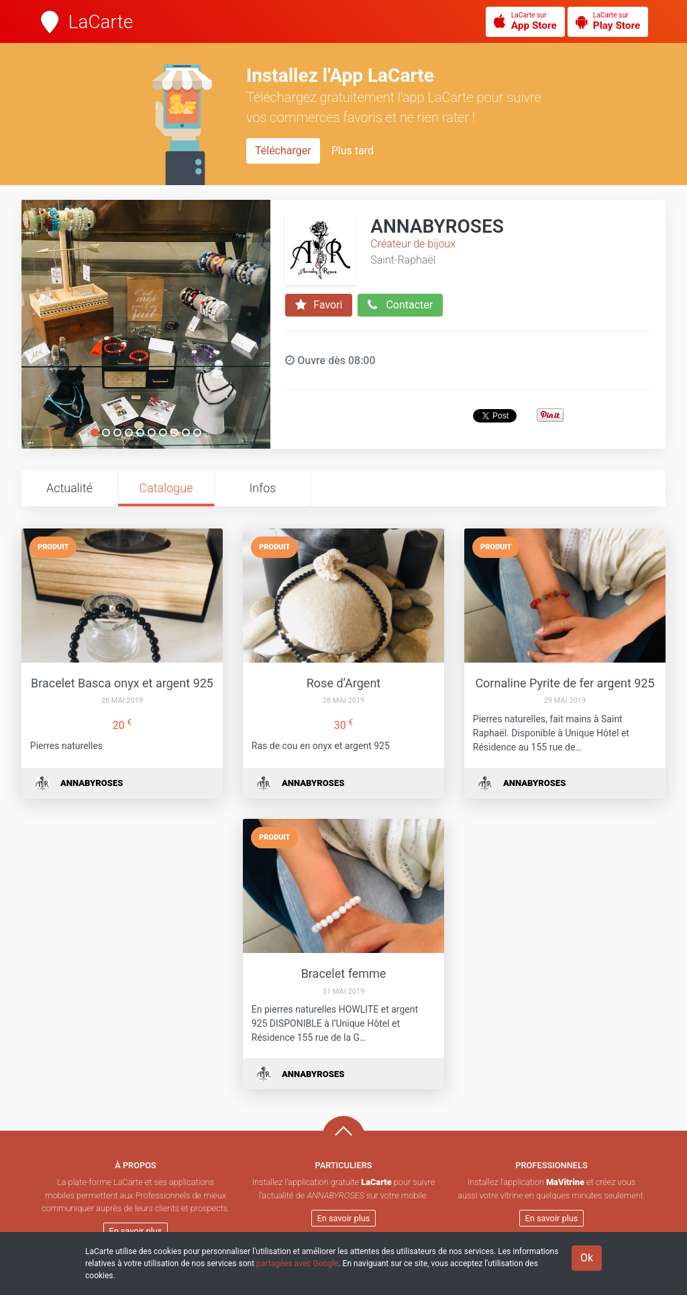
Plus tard (352, 150)
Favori (318, 305)
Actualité (69, 488)
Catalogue (166, 488)
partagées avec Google (297, 1263)
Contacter (400, 305)
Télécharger (283, 150)
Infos (263, 488)
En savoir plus (135, 1231)
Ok (586, 1257)
